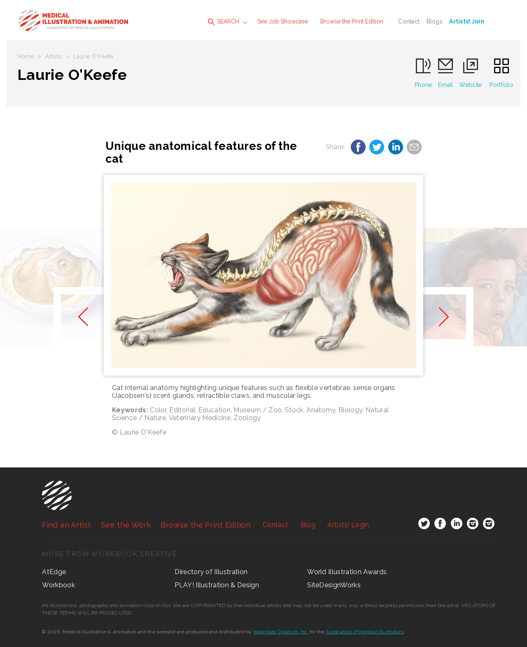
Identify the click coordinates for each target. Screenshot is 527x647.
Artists (53, 56)
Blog (308, 525)
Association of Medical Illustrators (364, 632)
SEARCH (223, 21)
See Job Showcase (282, 21)
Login (348, 525)
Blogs (435, 21)
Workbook (58, 585)
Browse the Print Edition (351, 21)
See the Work (126, 525)
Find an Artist (66, 525)
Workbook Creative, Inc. (280, 632)
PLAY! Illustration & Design (217, 585)
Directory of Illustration (211, 572)
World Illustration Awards (347, 572)
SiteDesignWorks (334, 585)
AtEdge (54, 572)
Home (25, 56)
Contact (409, 21)
